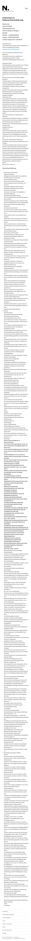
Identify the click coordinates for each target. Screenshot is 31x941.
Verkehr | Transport (7, 924)
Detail (3, 927)
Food (3, 920)
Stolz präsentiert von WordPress (18, 938)
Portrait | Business (7, 930)
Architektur (5, 911)
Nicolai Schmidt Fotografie (7, 937)
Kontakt (4, 933)
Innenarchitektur (6, 917)
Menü (26, 8)
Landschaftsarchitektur (8, 914)
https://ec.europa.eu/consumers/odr (11, 49)
